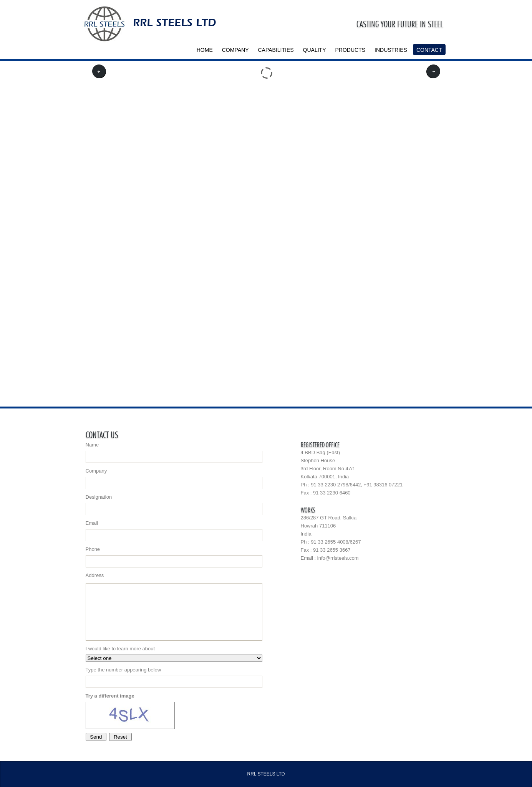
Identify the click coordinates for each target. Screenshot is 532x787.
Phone (174, 556)
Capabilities (276, 50)
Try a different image (110, 696)
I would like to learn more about (174, 654)
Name (174, 452)
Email (174, 530)
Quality (314, 50)
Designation (174, 504)
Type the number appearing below (174, 677)
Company (235, 50)
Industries (391, 50)
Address (174, 606)
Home (205, 50)
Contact (429, 50)
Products (350, 50)
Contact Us (102, 433)
